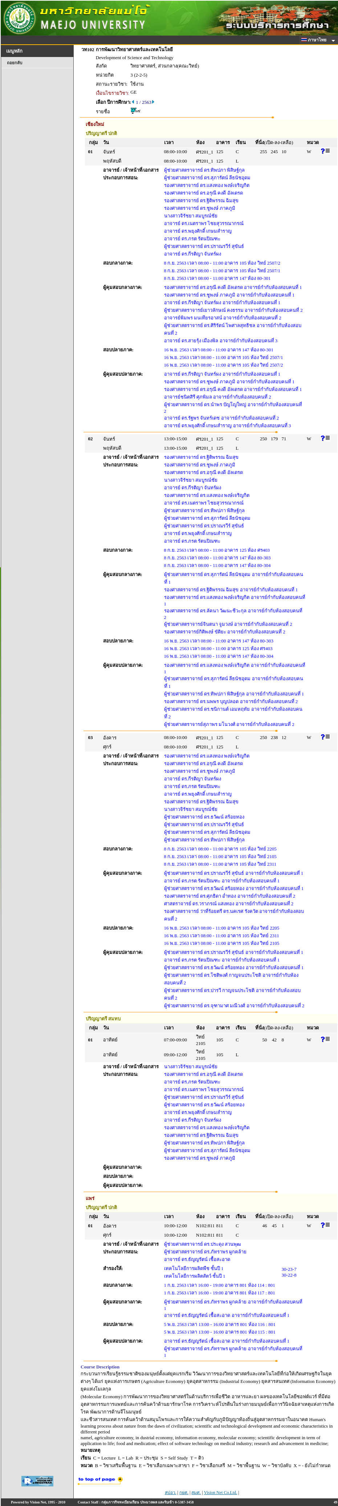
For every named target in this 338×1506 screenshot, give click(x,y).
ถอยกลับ (14, 63)
